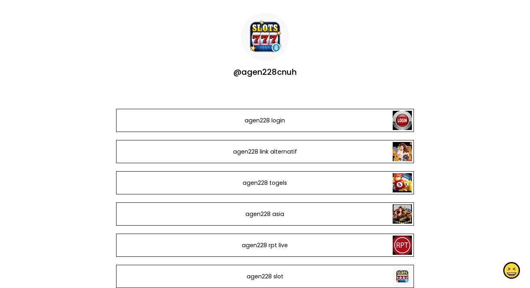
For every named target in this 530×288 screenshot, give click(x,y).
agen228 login (265, 120)
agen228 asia (264, 214)
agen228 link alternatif (265, 152)
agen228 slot (265, 276)
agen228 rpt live (265, 245)
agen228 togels (265, 183)
